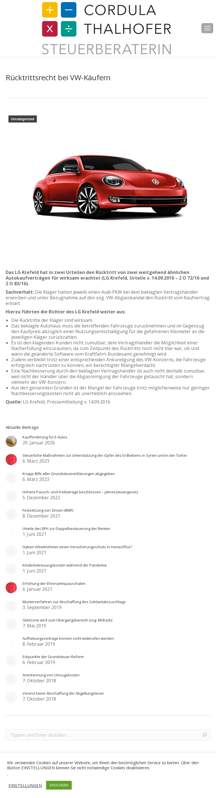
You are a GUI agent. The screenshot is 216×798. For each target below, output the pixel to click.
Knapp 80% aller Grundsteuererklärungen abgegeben (68, 473)
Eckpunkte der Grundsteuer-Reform (53, 656)
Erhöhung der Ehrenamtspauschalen (54, 583)
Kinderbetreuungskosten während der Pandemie (64, 565)
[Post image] (11, 441)
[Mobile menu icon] (207, 28)
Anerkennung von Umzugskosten (51, 674)
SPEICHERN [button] (59, 785)
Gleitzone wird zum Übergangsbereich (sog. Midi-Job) (67, 620)
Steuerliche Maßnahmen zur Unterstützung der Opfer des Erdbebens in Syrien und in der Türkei (104, 455)
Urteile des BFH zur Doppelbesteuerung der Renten (66, 528)
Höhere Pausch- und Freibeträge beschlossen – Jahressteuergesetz (80, 491)
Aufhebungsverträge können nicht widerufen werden (68, 638)
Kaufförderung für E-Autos (45, 437)
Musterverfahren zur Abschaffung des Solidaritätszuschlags (74, 601)
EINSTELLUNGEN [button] (25, 785)
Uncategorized (22, 119)
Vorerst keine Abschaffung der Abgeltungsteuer (63, 693)
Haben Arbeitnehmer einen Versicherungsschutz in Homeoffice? (77, 546)
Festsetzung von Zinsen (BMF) (47, 510)
